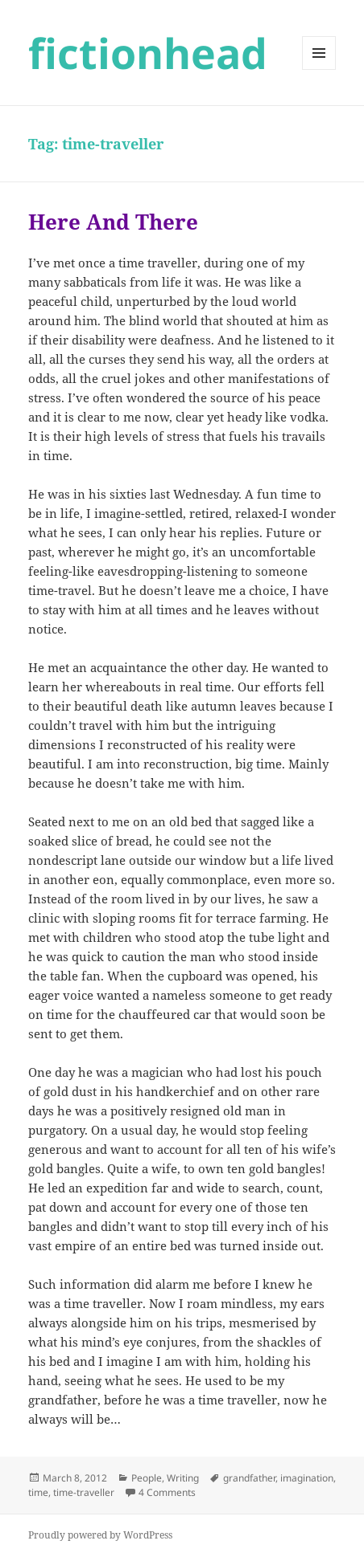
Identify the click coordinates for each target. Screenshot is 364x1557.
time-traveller (83, 1492)
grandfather (249, 1478)
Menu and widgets (319, 69)
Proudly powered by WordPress (100, 1535)
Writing (183, 1478)
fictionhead (147, 52)
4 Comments (167, 1492)
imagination (306, 1478)
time (38, 1492)
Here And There (113, 221)
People (146, 1478)
